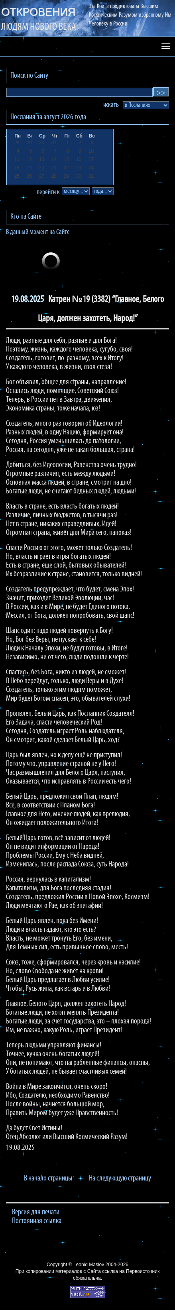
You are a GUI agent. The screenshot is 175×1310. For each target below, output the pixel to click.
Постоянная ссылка (36, 1221)
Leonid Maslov (88, 1264)
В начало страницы (48, 1178)
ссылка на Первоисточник (130, 1271)
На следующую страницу (120, 1178)
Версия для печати (35, 1212)
